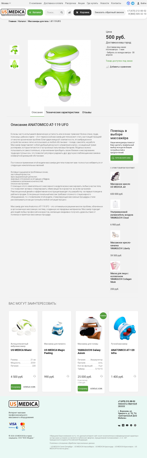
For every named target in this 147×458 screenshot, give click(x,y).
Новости (104, 3)
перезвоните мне (121, 158)
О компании (35, 3)
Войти (141, 3)
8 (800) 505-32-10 (137, 14)
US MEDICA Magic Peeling (54, 351)
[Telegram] (132, 3)
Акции (81, 3)
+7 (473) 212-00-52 (136, 11)
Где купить (92, 3)
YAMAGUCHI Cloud (123, 215)
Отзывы (87, 112)
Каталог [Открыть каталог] (35, 12)
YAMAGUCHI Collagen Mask (123, 277)
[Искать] (62, 12)
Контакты (116, 3)
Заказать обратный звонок (109, 12)
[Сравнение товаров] (69, 12)
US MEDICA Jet (123, 185)
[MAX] (128, 3)
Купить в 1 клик (29, 387)
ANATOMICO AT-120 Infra (122, 351)
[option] (14, 50)
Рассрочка (70, 3)
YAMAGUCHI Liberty (123, 245)
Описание (37, 112)
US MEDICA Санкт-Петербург (62, 447)
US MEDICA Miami (21, 350)
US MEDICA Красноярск (124, 447)
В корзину (15, 387)
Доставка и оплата (53, 3)
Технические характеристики (62, 112)
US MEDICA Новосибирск (84, 447)
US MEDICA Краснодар (104, 447)
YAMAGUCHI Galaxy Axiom (89, 351)
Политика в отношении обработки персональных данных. (72, 443)
